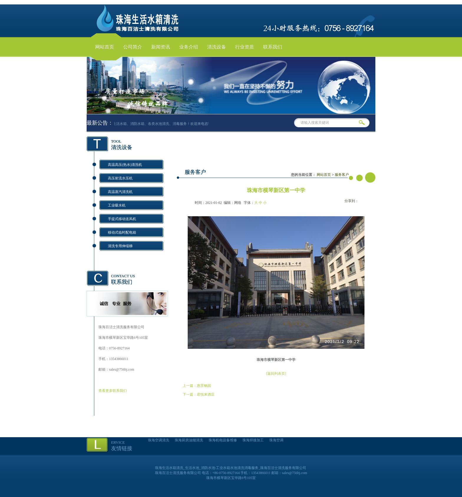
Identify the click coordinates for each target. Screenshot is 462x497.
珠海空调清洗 (158, 440)
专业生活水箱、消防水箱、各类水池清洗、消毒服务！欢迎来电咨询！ (161, 124)
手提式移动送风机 (122, 219)
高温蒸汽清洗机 (120, 192)
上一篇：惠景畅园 (197, 386)
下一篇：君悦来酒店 (198, 394)
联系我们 (272, 46)
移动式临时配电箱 (122, 232)
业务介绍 (188, 46)
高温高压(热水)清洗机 (125, 165)
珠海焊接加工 (253, 440)
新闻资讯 (160, 46)
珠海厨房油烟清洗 (189, 440)
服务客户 (342, 175)
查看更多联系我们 (112, 391)
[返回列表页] (276, 373)
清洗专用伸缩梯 (120, 246)
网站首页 (104, 46)
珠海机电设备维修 (223, 440)
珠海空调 (276, 440)
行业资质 (244, 46)
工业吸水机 (117, 205)
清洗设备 (216, 46)
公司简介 (132, 46)
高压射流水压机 (120, 178)
